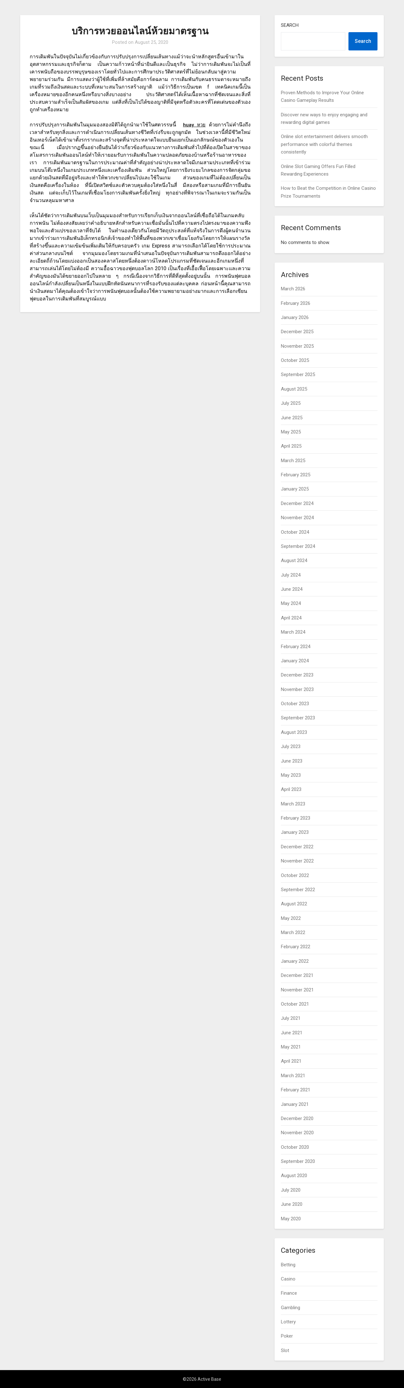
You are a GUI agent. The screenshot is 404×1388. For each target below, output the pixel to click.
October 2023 (295, 703)
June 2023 (291, 761)
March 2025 (293, 460)
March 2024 (293, 632)
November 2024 (297, 517)
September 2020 (298, 1161)
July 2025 (290, 403)
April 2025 (291, 446)
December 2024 (297, 503)
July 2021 (290, 1018)
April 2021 (291, 1061)
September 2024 (298, 546)
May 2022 (291, 918)
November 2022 (297, 861)
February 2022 (295, 947)
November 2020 (297, 1132)
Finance (289, 1293)
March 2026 (293, 289)
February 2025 (295, 475)
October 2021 (295, 1004)
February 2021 (295, 1090)
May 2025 (291, 432)
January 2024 (295, 661)
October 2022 (295, 875)
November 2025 (297, 346)
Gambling (290, 1307)
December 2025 (297, 331)
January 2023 (295, 832)
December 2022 (297, 847)
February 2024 (295, 646)
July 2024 (290, 575)
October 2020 (295, 1147)
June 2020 (291, 1204)
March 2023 (293, 804)
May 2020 (291, 1219)
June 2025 (291, 418)
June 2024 (291, 589)
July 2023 (290, 746)
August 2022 (294, 904)
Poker (287, 1336)
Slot (285, 1350)
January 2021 (295, 1104)
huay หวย (194, 125)
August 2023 (294, 732)
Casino (288, 1279)
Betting (288, 1265)
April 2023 (291, 789)
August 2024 (294, 560)
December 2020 (297, 1118)
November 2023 (297, 689)
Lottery (288, 1322)
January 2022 (295, 961)
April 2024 (291, 618)
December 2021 (297, 975)
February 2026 (295, 303)
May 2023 (291, 775)
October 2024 (295, 532)
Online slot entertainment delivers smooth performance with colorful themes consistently (324, 144)
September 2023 (298, 718)
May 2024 (291, 603)
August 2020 (294, 1175)
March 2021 (293, 1075)
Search (290, 25)
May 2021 (291, 1047)
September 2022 (298, 889)
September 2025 (298, 374)
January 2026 (295, 317)
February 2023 (295, 818)
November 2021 (297, 990)
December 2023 (297, 675)
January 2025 (295, 489)
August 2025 (294, 389)
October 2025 (295, 360)
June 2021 (291, 1033)
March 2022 (293, 932)
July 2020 (290, 1190)
